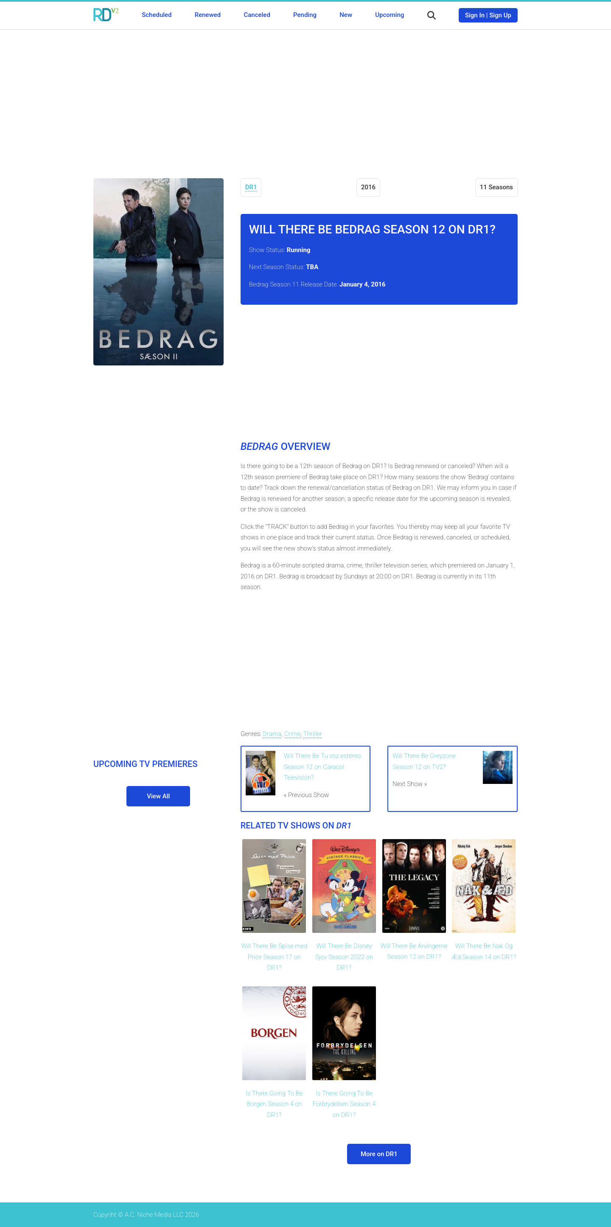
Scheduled (156, 15)
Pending (305, 15)
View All (158, 796)
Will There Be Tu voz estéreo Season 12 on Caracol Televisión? (322, 766)
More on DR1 (379, 1154)
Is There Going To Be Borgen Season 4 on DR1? (274, 1104)
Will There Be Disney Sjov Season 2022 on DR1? (344, 956)
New (345, 15)
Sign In (475, 15)
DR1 (251, 187)
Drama (272, 734)
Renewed (208, 15)
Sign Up (500, 15)
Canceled (257, 15)
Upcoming (389, 15)
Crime (292, 734)
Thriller (312, 734)
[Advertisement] (305, 97)
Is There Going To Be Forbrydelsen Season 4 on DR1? (344, 1104)
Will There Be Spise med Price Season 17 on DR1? (274, 956)
